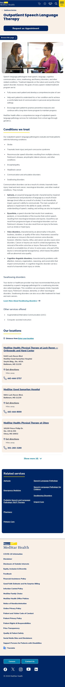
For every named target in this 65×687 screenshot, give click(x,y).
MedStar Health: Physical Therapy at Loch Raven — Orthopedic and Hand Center (31, 349)
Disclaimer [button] (7, 559)
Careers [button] (12, 661)
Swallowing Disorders (43, 496)
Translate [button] (11, 648)
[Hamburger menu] (62, 3)
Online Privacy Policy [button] (12, 608)
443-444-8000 (14, 411)
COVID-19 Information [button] (13, 554)
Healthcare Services (10, 10)
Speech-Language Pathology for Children (47, 488)
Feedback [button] (7, 574)
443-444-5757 (14, 378)
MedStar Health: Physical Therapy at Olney (26, 422)
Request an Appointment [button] (26, 28)
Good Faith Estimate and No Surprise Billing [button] (21, 583)
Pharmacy (8, 512)
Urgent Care (39, 502)
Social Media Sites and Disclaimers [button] (17, 638)
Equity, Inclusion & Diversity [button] (15, 569)
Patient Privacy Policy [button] (12, 618)
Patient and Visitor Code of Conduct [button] (18, 613)
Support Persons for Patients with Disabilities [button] (22, 643)
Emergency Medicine (12, 490)
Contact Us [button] (29, 661)
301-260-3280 (14, 448)
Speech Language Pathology (46, 481)
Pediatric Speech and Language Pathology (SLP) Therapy (17, 501)
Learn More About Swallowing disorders (20, 301)
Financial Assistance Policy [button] (14, 579)
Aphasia (7, 481)
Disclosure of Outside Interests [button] (16, 564)
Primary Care (9, 522)
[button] (39, 3)
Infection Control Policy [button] (13, 588)
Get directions (12, 369)
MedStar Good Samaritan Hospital (22, 389)
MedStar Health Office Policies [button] (16, 598)
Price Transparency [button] (11, 628)
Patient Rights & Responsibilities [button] (17, 623)
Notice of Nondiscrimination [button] (15, 603)
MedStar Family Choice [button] (12, 593)
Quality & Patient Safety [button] (13, 633)
